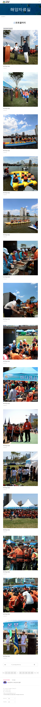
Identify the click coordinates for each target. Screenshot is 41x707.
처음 (3, 672)
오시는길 (13, 679)
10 (31, 672)
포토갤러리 (20, 16)
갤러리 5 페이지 (6, 1)
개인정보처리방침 (6, 679)
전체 (9, 698)
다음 (35, 672)
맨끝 (38, 672)
